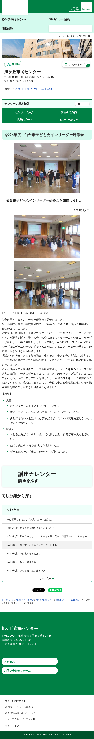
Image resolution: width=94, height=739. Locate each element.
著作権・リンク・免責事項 (19, 707)
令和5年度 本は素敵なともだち (24, 553)
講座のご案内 (69, 112)
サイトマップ (12, 725)
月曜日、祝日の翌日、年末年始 (33, 89)
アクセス (9, 661)
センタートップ (76, 64)
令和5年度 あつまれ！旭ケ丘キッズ (26, 570)
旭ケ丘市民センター (45, 600)
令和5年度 (13, 509)
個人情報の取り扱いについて (20, 713)
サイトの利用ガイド (15, 700)
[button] (86, 6)
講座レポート (24, 119)
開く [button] (80, 104)
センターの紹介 (24, 112)
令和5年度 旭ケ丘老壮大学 (21, 562)
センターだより (69, 119)
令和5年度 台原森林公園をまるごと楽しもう (31, 528)
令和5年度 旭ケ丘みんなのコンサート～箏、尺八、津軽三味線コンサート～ (47, 536)
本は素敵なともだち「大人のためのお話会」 (30, 519)
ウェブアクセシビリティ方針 (20, 719)
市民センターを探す (25, 600)
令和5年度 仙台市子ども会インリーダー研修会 (32, 545)
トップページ (8, 600)
